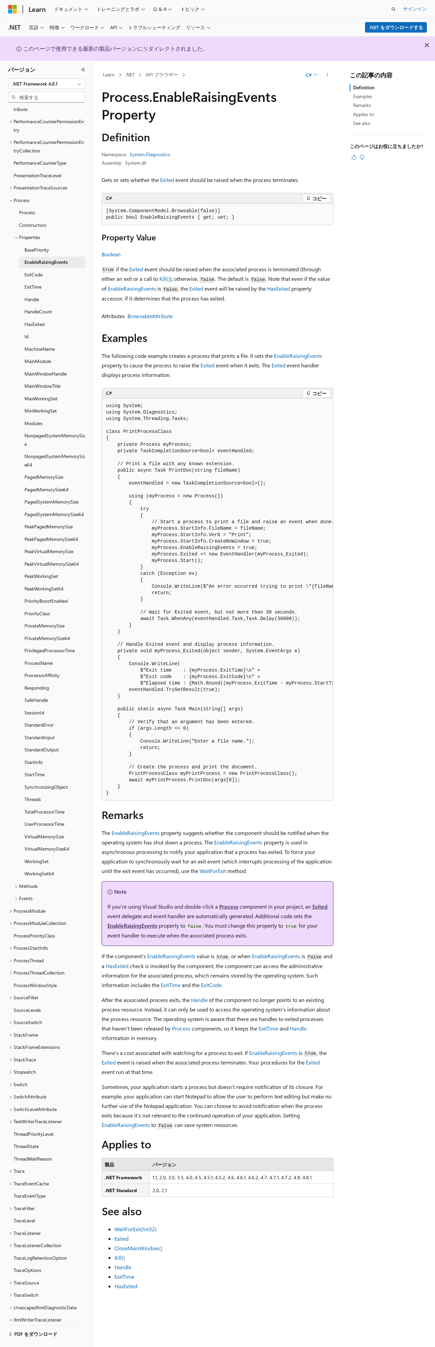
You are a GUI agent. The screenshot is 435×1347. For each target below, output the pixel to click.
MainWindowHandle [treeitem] (45, 355)
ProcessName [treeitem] (38, 644)
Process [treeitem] (27, 193)
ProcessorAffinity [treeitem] (41, 656)
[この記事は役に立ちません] (362, 157)
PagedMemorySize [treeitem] (43, 458)
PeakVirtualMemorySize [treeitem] (48, 532)
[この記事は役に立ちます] (354, 157)
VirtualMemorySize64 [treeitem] (46, 830)
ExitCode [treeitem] (33, 256)
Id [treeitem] (26, 317)
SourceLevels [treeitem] (27, 991)
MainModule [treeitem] (37, 342)
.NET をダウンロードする (396, 27)
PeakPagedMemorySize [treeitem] (48, 508)
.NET (130, 74)
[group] (217, 599)
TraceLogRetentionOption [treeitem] (40, 1239)
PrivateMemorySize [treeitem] (44, 607)
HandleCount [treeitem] (38, 293)
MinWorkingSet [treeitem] (40, 392)
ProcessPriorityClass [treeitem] (34, 917)
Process (228, 906)
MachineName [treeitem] (39, 330)
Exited (167, 179)
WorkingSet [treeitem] (36, 842)
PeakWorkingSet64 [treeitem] (44, 570)
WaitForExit (212, 870)
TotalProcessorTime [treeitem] (44, 793)
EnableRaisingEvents (132, 288)
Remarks (362, 105)
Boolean (111, 254)
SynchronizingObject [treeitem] (46, 768)
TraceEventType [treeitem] (30, 1177)
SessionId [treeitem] (34, 694)
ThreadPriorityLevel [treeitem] (33, 1115)
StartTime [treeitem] (34, 755)
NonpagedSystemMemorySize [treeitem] (54, 421)
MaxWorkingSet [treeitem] (40, 380)
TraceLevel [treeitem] (24, 1202)
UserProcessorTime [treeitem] (44, 805)
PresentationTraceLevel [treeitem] (37, 156)
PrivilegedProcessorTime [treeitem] (49, 632)
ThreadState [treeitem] (26, 1127)
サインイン (415, 8)
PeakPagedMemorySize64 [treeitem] (51, 520)
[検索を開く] (393, 9)
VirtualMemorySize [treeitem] (44, 818)
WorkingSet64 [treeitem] (39, 855)
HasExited (278, 288)
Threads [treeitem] (32, 780)
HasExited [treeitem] (34, 305)
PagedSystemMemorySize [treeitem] (51, 483)
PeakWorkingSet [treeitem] (41, 557)
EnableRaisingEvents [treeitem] (46, 243)
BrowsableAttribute (150, 316)
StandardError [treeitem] (39, 706)
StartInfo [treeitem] (33, 743)
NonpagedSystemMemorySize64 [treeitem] (54, 441)
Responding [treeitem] (36, 669)
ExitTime (170, 984)
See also (361, 123)
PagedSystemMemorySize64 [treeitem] (54, 495)
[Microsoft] (12, 9)
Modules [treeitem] (33, 404)
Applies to (363, 114)
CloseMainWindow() (138, 1248)
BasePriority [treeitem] (36, 231)
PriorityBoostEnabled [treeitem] (46, 582)
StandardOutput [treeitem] (41, 731)
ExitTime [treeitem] (32, 268)
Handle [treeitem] (31, 280)
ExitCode (211, 984)
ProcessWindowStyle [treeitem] (35, 966)
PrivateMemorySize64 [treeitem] (47, 619)
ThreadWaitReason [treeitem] (33, 1140)
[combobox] (46, 83)
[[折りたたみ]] (83, 69)
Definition (364, 87)
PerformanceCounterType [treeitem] (40, 144)
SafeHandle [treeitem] (36, 681)
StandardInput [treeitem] (39, 718)
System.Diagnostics (149, 154)
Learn (109, 74)
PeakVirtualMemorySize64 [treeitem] (51, 545)
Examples (362, 96)
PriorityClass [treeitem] (37, 594)
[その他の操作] (327, 75)
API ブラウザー (162, 74)
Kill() (164, 278)
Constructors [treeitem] (32, 206)
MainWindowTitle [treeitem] (42, 367)
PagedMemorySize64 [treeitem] (46, 471)
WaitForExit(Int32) (136, 1229)
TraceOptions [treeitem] (27, 1251)
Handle (199, 999)
